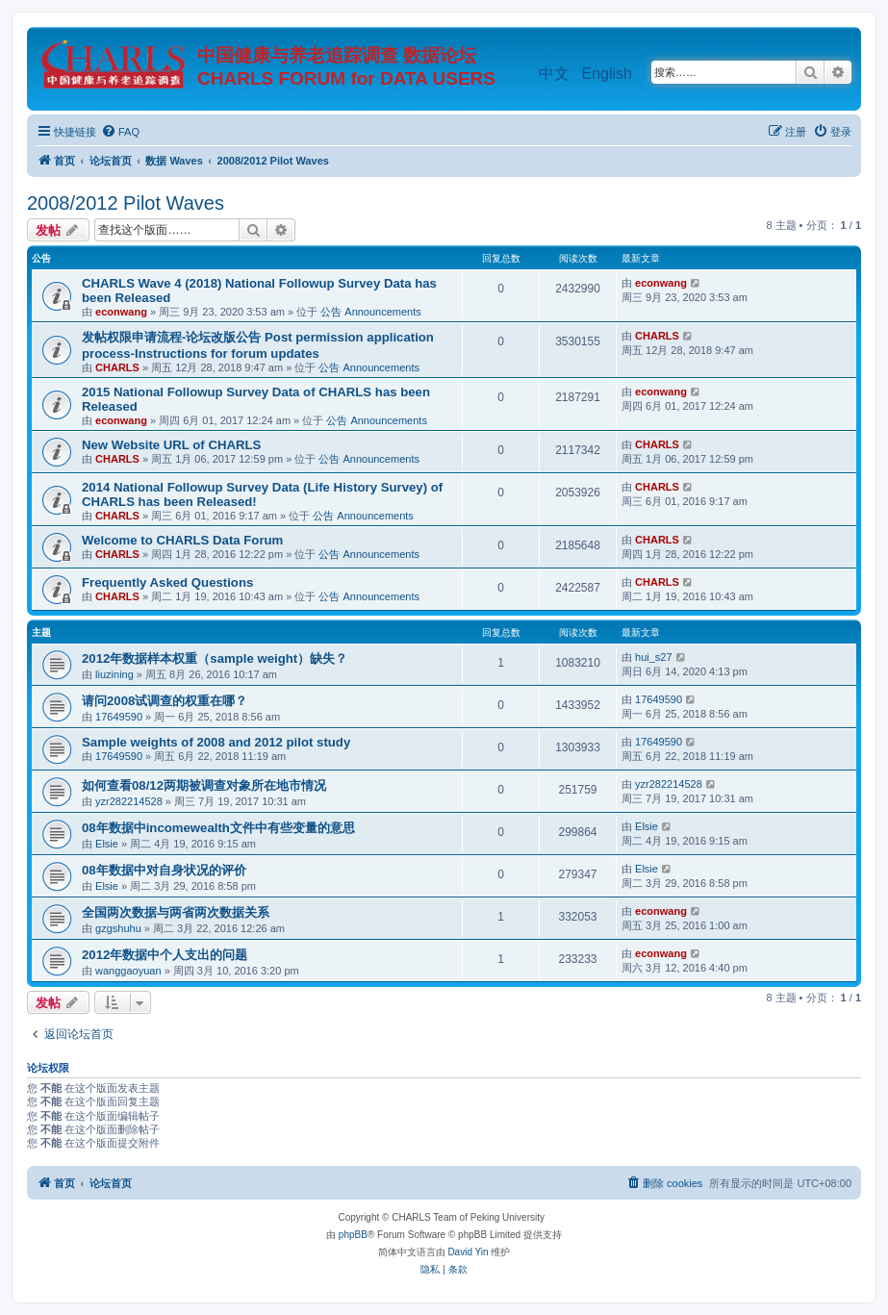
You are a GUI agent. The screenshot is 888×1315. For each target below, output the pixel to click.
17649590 (118, 716)
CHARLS (117, 367)
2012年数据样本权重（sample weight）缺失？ (214, 658)
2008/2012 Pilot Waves (125, 203)
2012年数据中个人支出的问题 (164, 955)
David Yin (467, 1252)
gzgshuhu (118, 928)
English (607, 73)
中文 (554, 73)
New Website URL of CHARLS (171, 445)
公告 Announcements (370, 311)
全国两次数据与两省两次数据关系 (175, 912)
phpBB (353, 1234)
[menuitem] (120, 131)
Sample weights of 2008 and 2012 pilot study (216, 742)
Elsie (106, 843)
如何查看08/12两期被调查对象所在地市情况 (204, 785)
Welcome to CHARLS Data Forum (182, 540)
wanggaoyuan (128, 970)
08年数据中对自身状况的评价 (164, 870)
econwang (121, 311)
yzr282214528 (129, 801)
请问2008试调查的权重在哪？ (164, 701)
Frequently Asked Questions (167, 582)
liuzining (114, 674)
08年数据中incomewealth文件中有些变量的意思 (218, 828)
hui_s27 (653, 657)
